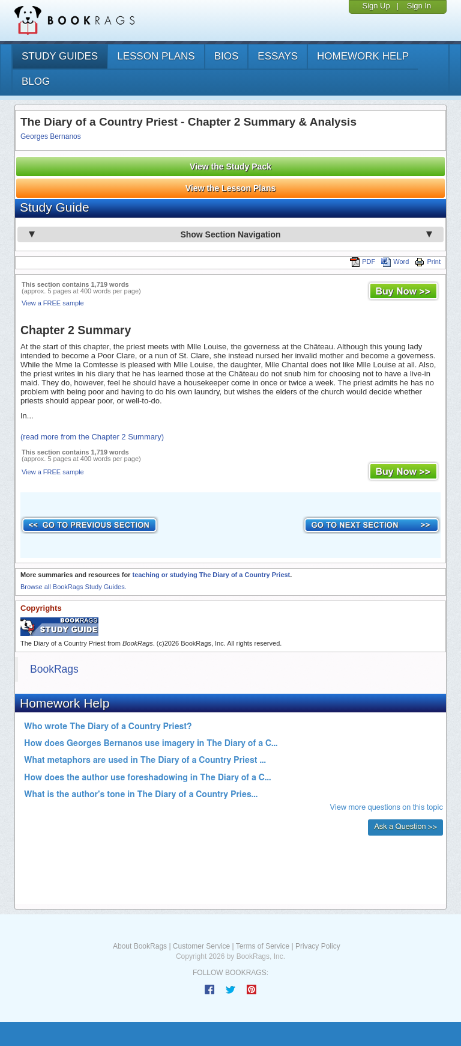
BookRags (54, 669)
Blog (36, 81)
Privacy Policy (317, 946)
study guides (60, 56)
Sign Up (376, 5)
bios (226, 56)
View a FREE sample (53, 303)
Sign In (419, 5)
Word (395, 261)
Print (428, 261)
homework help (363, 56)
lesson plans (155, 56)
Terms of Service (262, 946)
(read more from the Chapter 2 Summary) (92, 436)
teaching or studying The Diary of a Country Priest (211, 574)
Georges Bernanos (50, 136)
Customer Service (201, 946)
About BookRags (140, 946)
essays (278, 56)
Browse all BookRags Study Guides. (73, 586)
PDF (362, 261)
